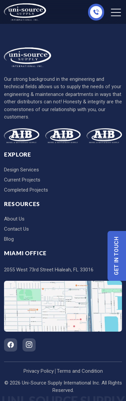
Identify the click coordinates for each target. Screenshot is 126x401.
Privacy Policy (39, 371)
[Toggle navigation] (116, 12)
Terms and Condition (80, 371)
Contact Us (16, 229)
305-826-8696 (96, 12)
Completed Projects (26, 190)
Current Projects (22, 180)
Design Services (21, 170)
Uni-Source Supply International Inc (60, 383)
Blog (9, 239)
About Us (14, 219)
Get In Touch (117, 255)
